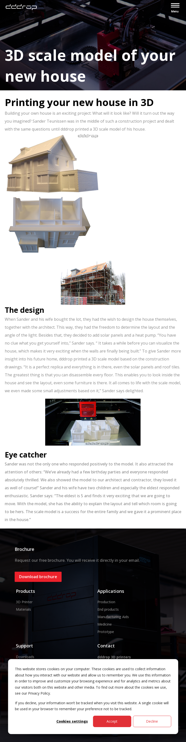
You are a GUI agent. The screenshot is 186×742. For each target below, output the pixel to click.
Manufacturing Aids (113, 616)
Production (106, 602)
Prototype (105, 631)
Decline (152, 721)
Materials (23, 609)
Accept (112, 721)
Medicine (104, 624)
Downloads (25, 656)
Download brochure (38, 576)
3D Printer (24, 602)
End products (108, 609)
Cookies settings (72, 721)
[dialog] (93, 696)
